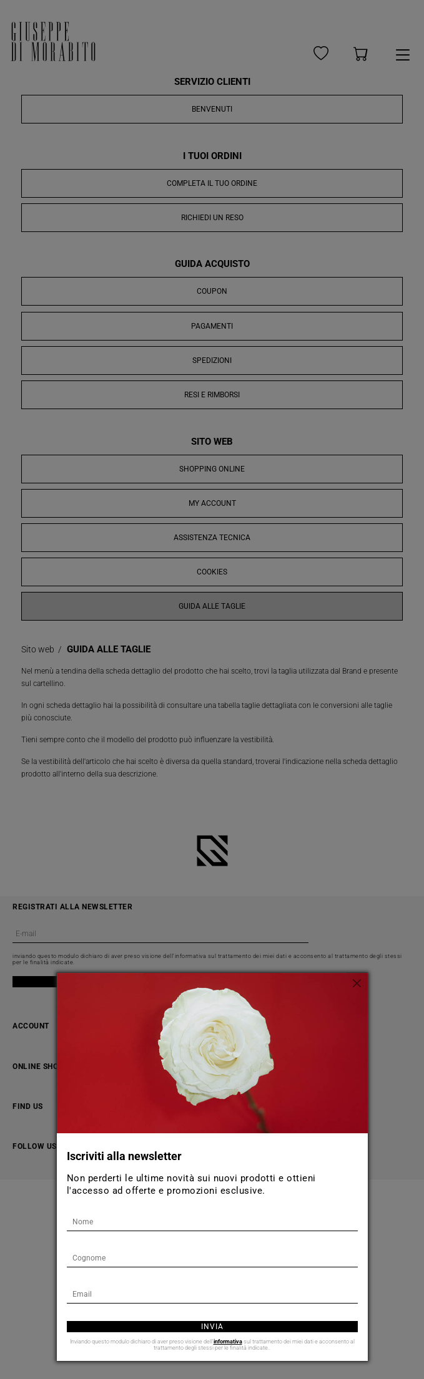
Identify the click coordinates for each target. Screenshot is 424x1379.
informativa (228, 1341)
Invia (212, 1326)
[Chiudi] (358, 982)
